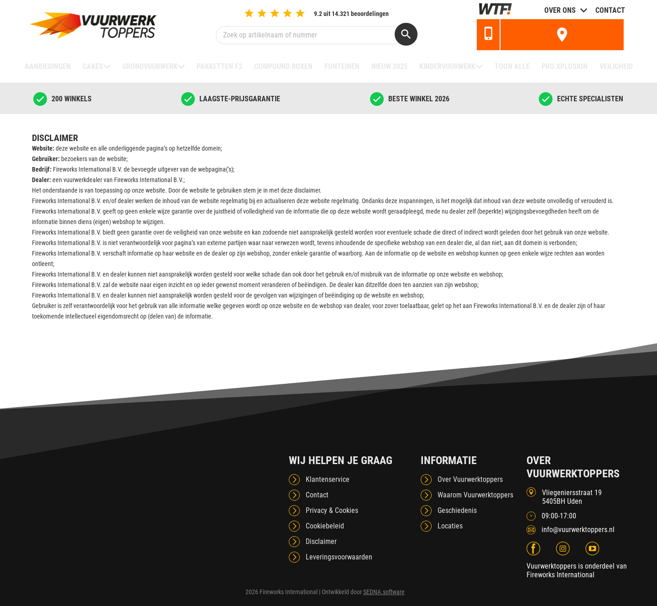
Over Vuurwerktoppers (470, 479)
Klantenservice (327, 479)
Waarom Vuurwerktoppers (475, 495)
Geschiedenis (457, 510)
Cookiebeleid (325, 526)
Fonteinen (342, 66)
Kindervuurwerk (447, 66)
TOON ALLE (512, 66)
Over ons (560, 10)
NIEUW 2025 (389, 66)
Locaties (450, 526)
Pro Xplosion (565, 66)
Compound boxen (283, 66)
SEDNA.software (384, 592)
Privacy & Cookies (332, 510)
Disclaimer (321, 541)
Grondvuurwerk (149, 66)
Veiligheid (616, 66)
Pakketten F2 (219, 66)
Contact (610, 10)
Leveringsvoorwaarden (339, 557)
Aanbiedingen (48, 66)
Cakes (93, 66)
